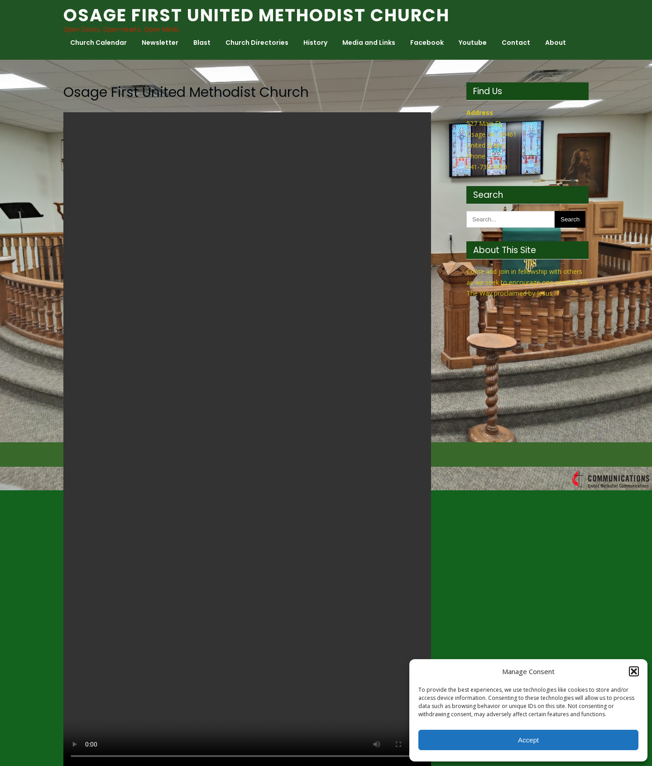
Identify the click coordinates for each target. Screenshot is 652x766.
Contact (516, 42)
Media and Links (368, 42)
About (555, 42)
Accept (528, 740)
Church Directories (256, 42)
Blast (202, 42)
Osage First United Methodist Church (256, 15)
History (315, 42)
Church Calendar (98, 42)
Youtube (473, 42)
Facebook (427, 42)
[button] (633, 671)
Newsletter (160, 42)
